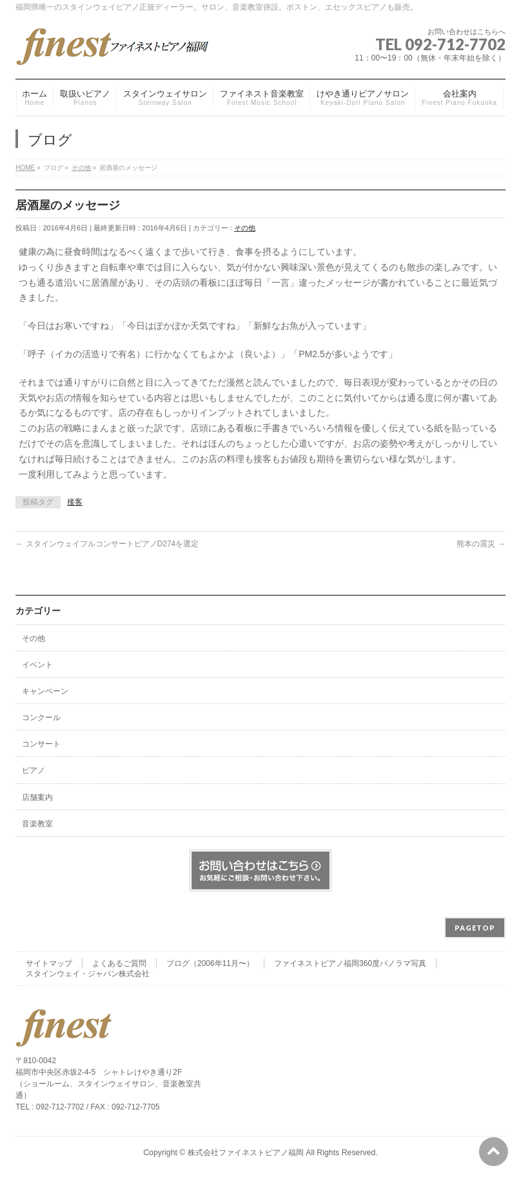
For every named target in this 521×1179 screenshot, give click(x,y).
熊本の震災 (481, 543)
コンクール (41, 717)
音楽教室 (37, 823)
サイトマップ (49, 963)
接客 (75, 501)
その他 (244, 228)
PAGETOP (475, 928)
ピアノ (33, 770)
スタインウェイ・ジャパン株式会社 (88, 973)
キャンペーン (45, 691)
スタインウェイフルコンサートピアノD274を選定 (107, 543)
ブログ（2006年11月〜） (210, 963)
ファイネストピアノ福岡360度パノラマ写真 (350, 963)
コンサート (41, 743)
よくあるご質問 (119, 963)
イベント (37, 664)
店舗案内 (37, 797)
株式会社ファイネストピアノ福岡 (246, 1152)
